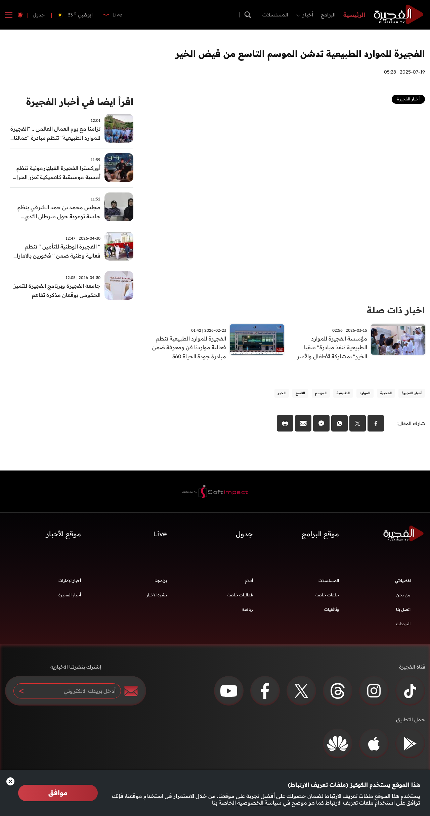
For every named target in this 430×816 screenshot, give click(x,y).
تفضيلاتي (403, 581)
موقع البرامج (320, 534)
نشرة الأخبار (156, 595)
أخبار (307, 14)
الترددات (403, 624)
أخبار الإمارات (69, 581)
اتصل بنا (403, 610)
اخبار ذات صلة (396, 310)
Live (160, 534)
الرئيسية (354, 14)
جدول (39, 15)
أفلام (249, 581)
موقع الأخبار (63, 534)
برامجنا (161, 581)
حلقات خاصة (327, 595)
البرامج (328, 14)
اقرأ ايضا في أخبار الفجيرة (79, 101)
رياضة (247, 610)
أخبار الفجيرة (69, 595)
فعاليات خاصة (240, 595)
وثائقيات (331, 610)
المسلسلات (275, 14)
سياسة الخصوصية (259, 802)
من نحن (403, 595)
